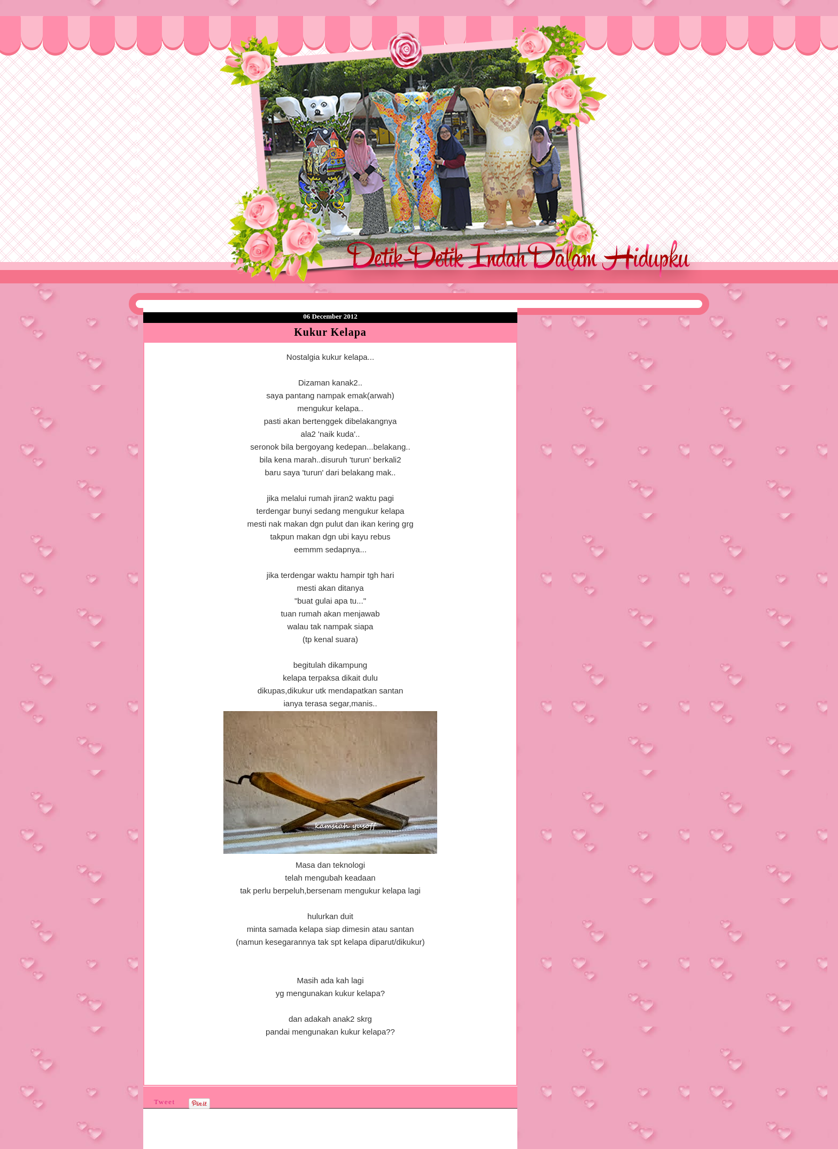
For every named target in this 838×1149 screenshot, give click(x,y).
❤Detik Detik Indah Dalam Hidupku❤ (204, 41)
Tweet (164, 1102)
